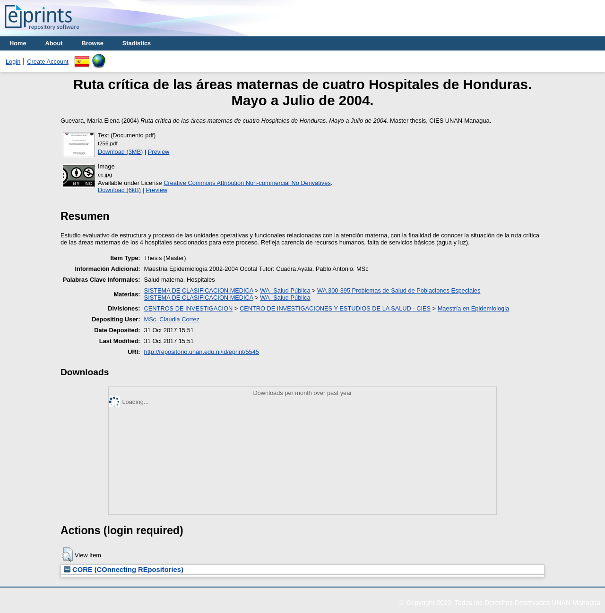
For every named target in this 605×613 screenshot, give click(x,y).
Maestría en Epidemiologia (474, 308)
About (54, 43)
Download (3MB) (120, 151)
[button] (67, 554)
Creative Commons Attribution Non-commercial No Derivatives (247, 182)
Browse (93, 43)
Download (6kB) (119, 189)
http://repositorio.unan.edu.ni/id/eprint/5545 (201, 351)
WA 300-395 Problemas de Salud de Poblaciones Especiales (398, 290)
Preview (159, 151)
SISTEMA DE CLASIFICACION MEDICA (198, 290)
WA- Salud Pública (285, 290)
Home (17, 43)
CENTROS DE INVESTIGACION (188, 308)
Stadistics (136, 43)
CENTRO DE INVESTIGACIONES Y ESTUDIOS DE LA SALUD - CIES (335, 308)
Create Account (48, 61)
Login (13, 61)
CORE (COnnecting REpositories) (123, 569)
